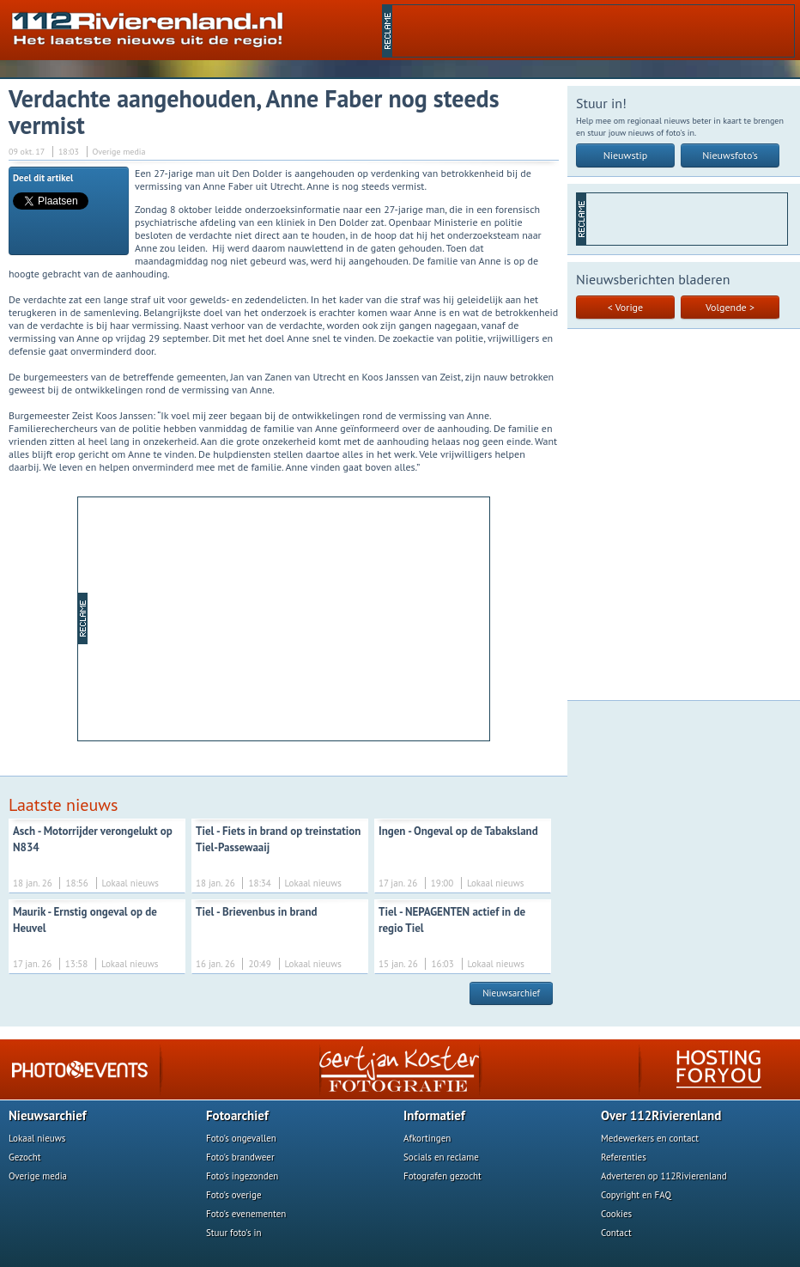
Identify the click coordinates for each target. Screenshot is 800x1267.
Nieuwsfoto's (730, 155)
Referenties (623, 1157)
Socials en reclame (441, 1157)
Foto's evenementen (246, 1214)
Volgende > (730, 307)
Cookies (616, 1214)
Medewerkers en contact (650, 1138)
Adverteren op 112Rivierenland (664, 1176)
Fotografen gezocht (442, 1176)
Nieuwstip (625, 155)
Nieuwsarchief (511, 993)
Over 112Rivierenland (661, 1115)
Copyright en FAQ (636, 1195)
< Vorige (625, 307)
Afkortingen (427, 1138)
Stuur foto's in (234, 1233)
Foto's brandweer (240, 1157)
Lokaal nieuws (37, 1138)
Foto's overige (234, 1195)
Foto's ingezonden (242, 1176)
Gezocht (25, 1157)
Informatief (434, 1115)
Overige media (38, 1176)
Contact (616, 1233)
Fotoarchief (237, 1115)
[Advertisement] (288, 617)
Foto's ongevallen (241, 1138)
